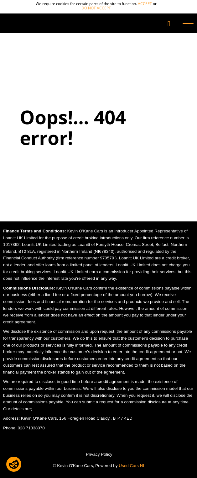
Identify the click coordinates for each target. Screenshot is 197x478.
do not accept (96, 8)
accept (145, 3)
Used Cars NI (131, 465)
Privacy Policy (99, 454)
